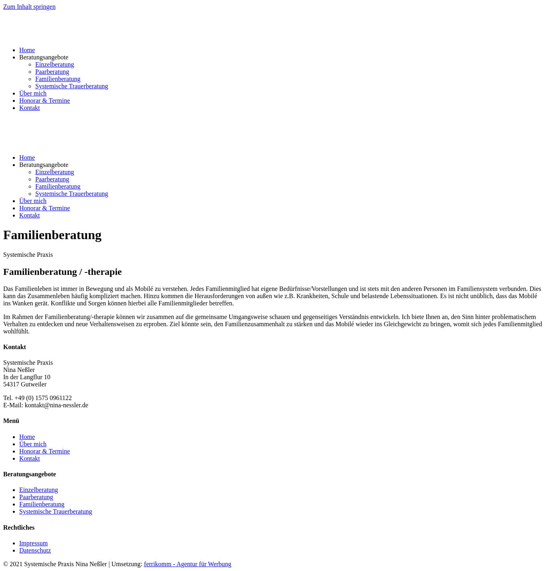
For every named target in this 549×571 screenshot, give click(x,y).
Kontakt (29, 107)
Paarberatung (52, 71)
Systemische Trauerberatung (71, 86)
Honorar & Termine (44, 100)
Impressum (33, 543)
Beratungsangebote (44, 57)
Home (27, 50)
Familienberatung (58, 78)
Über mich (32, 93)
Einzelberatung (54, 64)
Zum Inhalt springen (29, 6)
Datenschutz (35, 550)
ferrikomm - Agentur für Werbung (187, 564)
